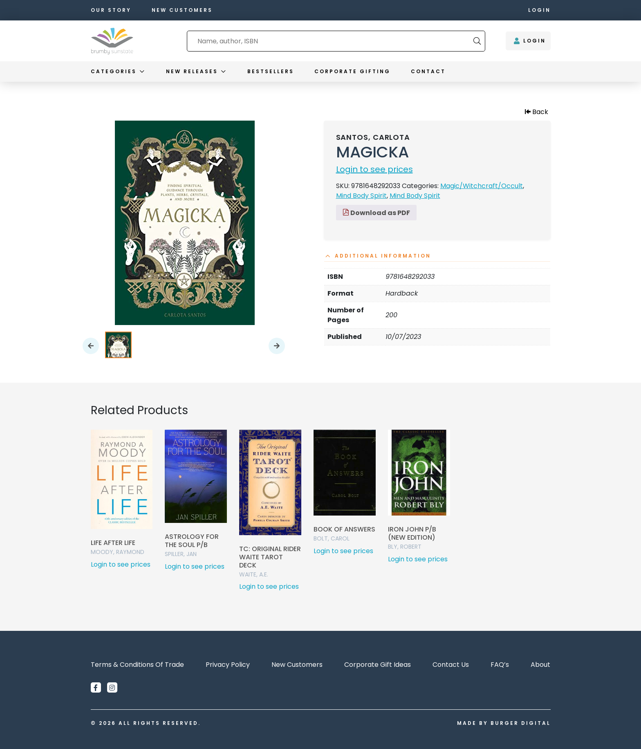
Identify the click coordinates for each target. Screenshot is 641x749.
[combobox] (330, 41)
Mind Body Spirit (361, 195)
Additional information (383, 256)
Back (536, 112)
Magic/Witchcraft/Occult (481, 186)
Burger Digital (521, 723)
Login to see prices (374, 169)
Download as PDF (376, 213)
